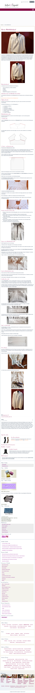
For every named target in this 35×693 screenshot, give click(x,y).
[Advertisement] (17, 17)
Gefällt (3, 608)
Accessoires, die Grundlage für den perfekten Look (9, 545)
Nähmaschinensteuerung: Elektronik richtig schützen (10, 554)
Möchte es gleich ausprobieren (6, 613)
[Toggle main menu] (17, 10)
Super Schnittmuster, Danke (6, 606)
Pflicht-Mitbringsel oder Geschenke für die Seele (9, 559)
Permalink (17, 420)
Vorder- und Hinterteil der (6, 610)
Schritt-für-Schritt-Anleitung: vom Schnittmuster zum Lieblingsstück (12, 557)
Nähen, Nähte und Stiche (5, 491)
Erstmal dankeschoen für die (6, 416)
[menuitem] (17, 565)
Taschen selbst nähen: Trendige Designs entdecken (14, 680)
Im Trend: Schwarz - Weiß (6, 543)
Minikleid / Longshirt (13, 449)
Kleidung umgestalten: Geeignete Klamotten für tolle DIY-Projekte (12, 548)
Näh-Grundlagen (4, 504)
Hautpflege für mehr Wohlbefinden (7, 550)
